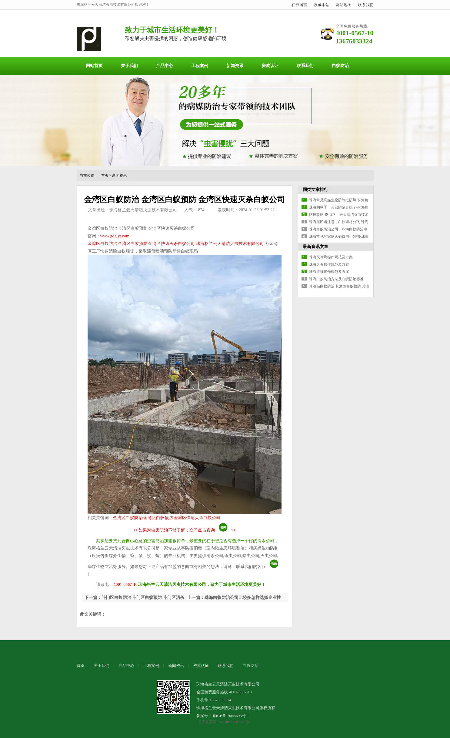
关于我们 (129, 65)
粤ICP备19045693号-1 (230, 715)
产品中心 (164, 65)
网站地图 (344, 4)
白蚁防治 (340, 65)
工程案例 (199, 65)
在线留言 (299, 4)
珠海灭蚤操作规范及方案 (329, 264)
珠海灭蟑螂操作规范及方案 (331, 257)
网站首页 (94, 65)
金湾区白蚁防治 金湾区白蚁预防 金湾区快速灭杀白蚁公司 (166, 517)
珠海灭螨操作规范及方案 (329, 272)
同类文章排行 (315, 189)
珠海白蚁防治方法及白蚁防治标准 (336, 279)
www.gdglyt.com (114, 236)
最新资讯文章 (315, 246)
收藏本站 (321, 4)
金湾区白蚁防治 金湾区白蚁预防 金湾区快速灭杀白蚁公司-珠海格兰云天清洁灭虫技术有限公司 (176, 243)
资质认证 (270, 65)
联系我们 (366, 4)
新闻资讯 (234, 65)
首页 (104, 175)
